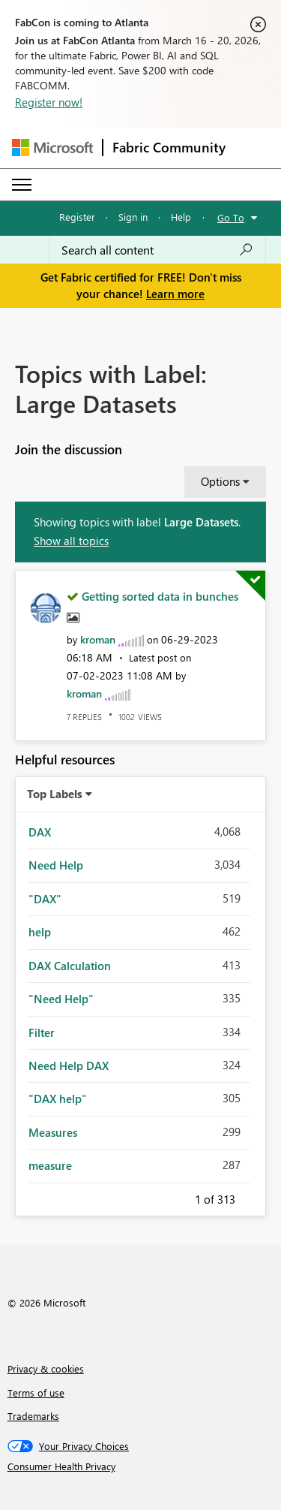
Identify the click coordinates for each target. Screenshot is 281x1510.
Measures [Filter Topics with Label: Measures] (52, 1132)
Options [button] (220, 481)
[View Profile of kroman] (97, 639)
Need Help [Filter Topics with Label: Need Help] (55, 865)
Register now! (48, 102)
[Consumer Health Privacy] (140, 1466)
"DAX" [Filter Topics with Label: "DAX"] (44, 898)
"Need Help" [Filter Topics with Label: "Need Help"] (61, 998)
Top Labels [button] (54, 793)
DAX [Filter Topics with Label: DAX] (39, 831)
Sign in (133, 216)
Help (181, 216)
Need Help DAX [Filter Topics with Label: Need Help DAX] (68, 1065)
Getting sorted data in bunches (160, 596)
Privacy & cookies (45, 1368)
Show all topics (71, 540)
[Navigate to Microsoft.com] (52, 147)
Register (77, 216)
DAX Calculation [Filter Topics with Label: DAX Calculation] (69, 965)
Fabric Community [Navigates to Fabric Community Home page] (169, 147)
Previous (177, 1196)
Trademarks (33, 1415)
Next (253, 1196)
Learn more (175, 293)
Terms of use (35, 1392)
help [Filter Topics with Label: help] (39, 931)
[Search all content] (157, 250)
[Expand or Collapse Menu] (21, 184)
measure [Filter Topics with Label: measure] (50, 1165)
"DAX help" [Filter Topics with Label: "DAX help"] (57, 1098)
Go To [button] (230, 217)
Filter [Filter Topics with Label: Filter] (41, 1032)
